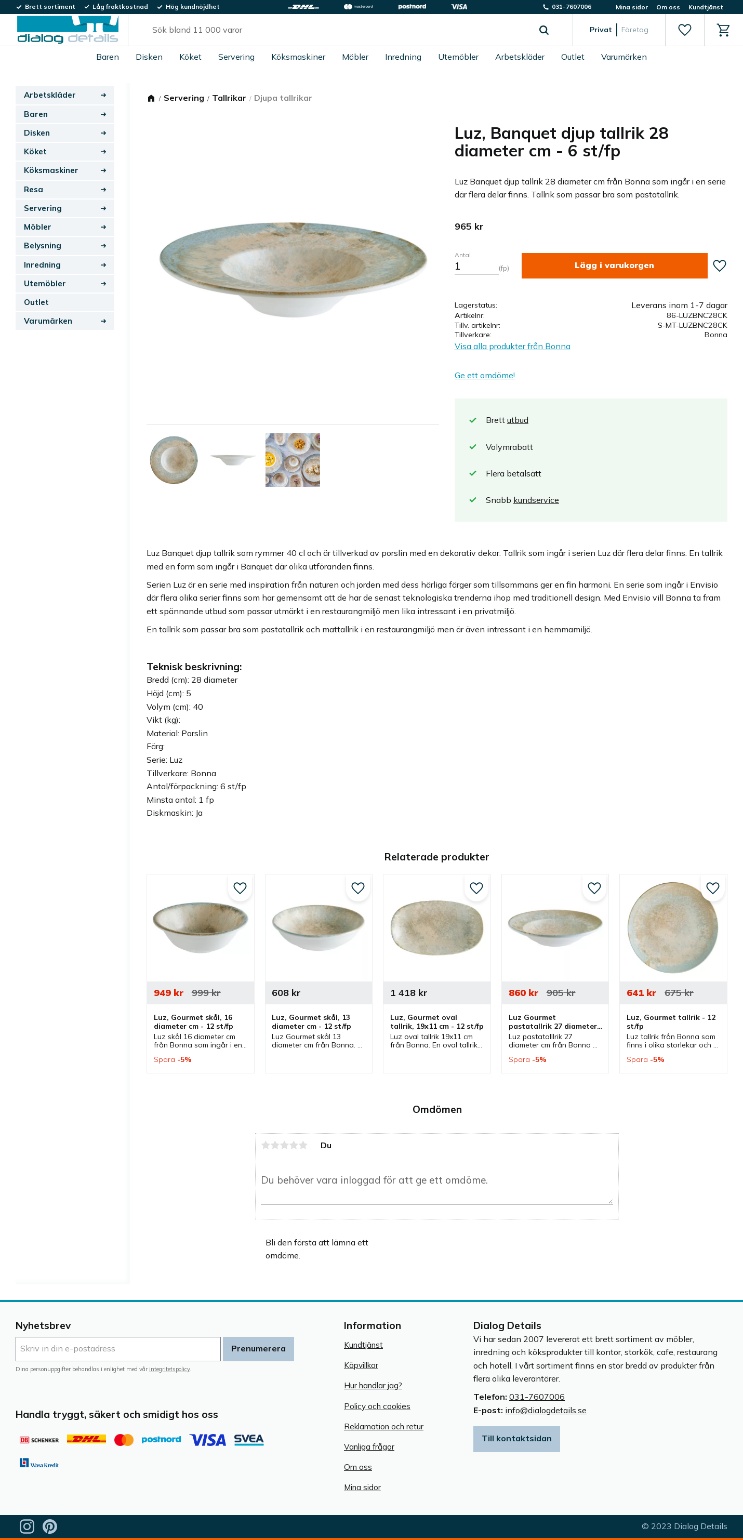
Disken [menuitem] (149, 56)
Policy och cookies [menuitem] (377, 1406)
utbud (517, 420)
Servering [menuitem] (236, 56)
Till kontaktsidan (517, 1438)
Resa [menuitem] (33, 189)
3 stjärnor (284, 1145)
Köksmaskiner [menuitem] (298, 56)
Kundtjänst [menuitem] (705, 7)
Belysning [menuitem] (42, 245)
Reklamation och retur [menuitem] (383, 1426)
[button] (684, 30)
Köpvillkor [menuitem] (361, 1365)
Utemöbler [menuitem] (458, 56)
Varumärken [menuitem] (624, 56)
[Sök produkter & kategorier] (338, 30)
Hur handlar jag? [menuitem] (373, 1385)
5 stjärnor (303, 1145)
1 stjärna (265, 1145)
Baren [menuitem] (107, 56)
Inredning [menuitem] (403, 56)
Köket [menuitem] (190, 56)
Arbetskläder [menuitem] (520, 56)
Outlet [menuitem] (573, 56)
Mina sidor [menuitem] (632, 7)
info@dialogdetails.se (546, 1410)
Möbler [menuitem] (355, 56)
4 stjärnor (293, 1145)
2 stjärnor (275, 1145)
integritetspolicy (169, 1369)
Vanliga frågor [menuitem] (369, 1447)
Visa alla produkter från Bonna (512, 346)
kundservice (536, 500)
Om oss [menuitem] (668, 7)
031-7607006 (537, 1396)
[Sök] (544, 30)
